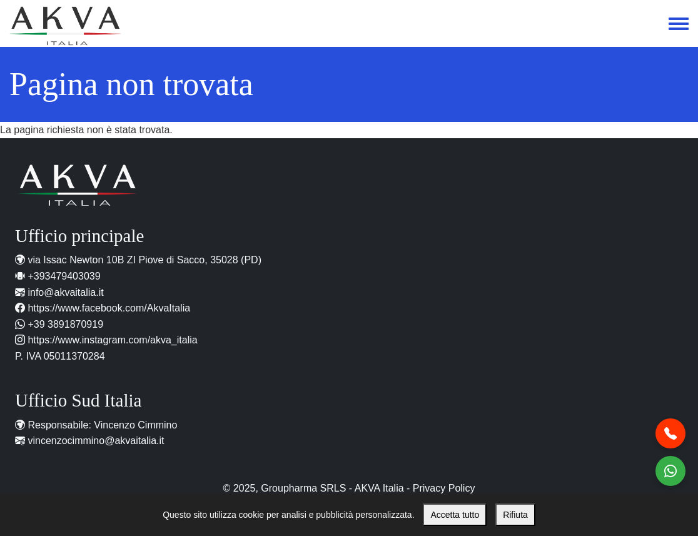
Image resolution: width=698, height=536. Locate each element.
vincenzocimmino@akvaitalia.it (96, 440)
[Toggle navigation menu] (679, 24)
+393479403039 (64, 276)
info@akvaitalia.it (65, 292)
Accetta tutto (454, 515)
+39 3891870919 (65, 324)
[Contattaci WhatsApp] (670, 471)
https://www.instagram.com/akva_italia (112, 340)
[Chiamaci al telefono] (670, 433)
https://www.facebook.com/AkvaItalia (109, 308)
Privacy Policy (444, 488)
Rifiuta (515, 515)
